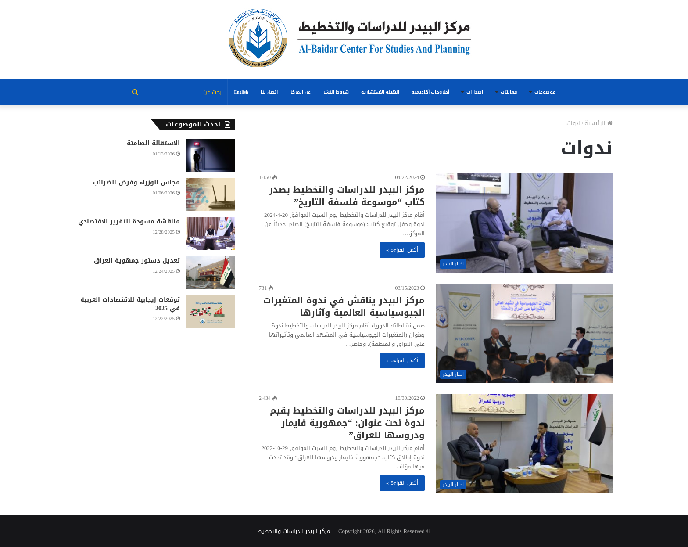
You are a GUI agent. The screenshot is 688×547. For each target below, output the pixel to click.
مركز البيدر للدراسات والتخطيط (293, 530)
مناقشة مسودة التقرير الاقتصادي (129, 221)
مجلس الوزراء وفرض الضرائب (136, 182)
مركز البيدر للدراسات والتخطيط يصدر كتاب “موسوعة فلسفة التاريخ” (347, 195)
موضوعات (544, 92)
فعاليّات (509, 92)
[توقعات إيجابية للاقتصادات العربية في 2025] (210, 311)
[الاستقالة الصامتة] (210, 155)
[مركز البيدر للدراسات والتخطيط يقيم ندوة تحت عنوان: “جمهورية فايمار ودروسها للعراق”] (524, 443)
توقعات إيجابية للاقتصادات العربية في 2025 (130, 304)
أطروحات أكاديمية (430, 92)
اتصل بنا (269, 92)
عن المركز (300, 92)
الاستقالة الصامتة (153, 143)
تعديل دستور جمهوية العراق (137, 260)
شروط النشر (336, 92)
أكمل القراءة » (402, 250)
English (241, 92)
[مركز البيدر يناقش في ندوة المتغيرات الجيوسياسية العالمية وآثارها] (524, 333)
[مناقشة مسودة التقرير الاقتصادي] (210, 233)
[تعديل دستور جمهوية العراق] (210, 272)
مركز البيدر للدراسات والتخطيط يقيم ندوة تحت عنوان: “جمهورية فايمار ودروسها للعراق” (347, 422)
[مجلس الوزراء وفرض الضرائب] (210, 194)
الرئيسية (598, 123)
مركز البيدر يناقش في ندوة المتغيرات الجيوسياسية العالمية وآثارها (344, 306)
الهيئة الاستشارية (380, 92)
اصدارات (474, 92)
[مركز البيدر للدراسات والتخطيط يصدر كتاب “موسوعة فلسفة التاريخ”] (524, 223)
